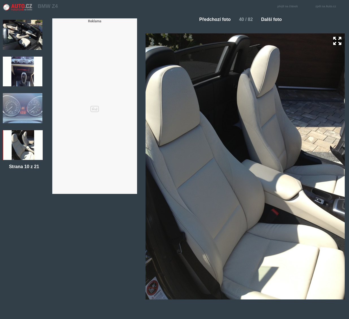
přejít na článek (289, 6)
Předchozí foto (213, 19)
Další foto (273, 19)
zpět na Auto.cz (328, 6)
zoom (337, 41)
